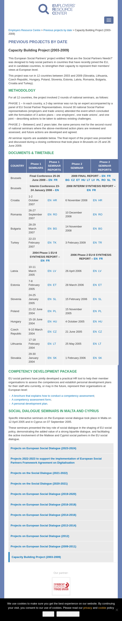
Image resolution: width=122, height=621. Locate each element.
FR (55, 180)
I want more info (68, 613)
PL (98, 180)
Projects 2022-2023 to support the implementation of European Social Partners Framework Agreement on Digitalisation (56, 460)
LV (93, 180)
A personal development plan (29, 403)
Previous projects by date (57, 30)
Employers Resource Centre (24, 30)
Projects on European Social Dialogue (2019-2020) (43, 494)
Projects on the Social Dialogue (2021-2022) (39, 473)
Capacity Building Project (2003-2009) (36, 557)
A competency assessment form (31, 399)
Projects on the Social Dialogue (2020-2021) (39, 483)
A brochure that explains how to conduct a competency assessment (53, 395)
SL (109, 180)
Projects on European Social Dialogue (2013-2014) (43, 525)
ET (78, 180)
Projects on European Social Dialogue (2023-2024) (43, 448)
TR (100, 242)
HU (83, 180)
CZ (73, 180)
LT (88, 180)
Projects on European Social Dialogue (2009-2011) (43, 546)
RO (103, 180)
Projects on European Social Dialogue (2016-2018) (43, 504)
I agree (48, 613)
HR (55, 200)
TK (114, 180)
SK (55, 357)
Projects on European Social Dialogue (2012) (40, 536)
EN (50, 180)
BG (67, 180)
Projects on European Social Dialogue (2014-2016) (43, 514)
